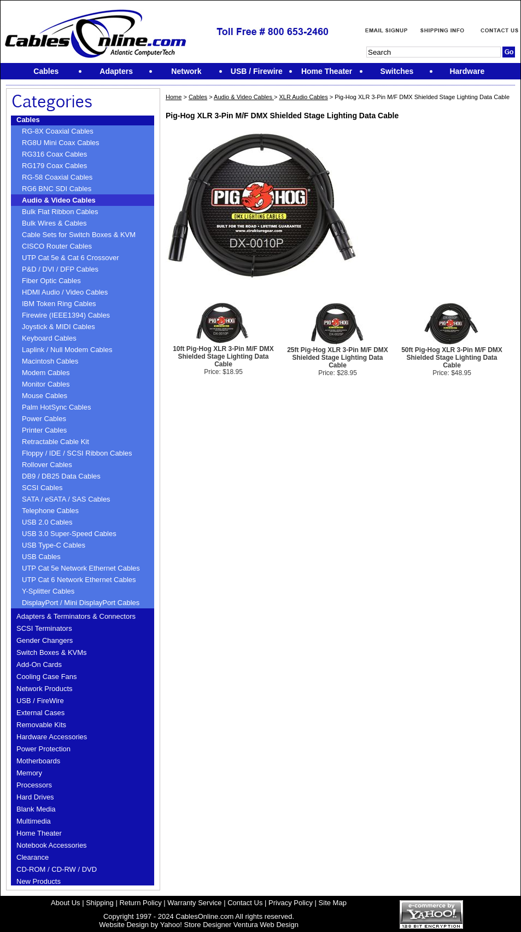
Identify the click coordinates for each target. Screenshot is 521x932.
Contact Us (244, 903)
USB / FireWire (40, 701)
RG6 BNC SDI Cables (56, 189)
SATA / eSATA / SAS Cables (66, 499)
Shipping (100, 903)
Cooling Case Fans (46, 676)
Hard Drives (35, 797)
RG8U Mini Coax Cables (60, 143)
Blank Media (36, 809)
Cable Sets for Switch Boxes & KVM (79, 235)
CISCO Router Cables (57, 246)
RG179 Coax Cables (54, 166)
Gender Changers (44, 640)
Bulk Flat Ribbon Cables (60, 212)
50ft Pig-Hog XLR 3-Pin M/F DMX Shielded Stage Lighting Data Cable (451, 357)
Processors (34, 785)
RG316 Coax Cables (54, 154)
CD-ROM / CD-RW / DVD (56, 869)
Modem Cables (45, 373)
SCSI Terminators (44, 628)
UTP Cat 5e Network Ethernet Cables (81, 568)
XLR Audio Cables (303, 97)
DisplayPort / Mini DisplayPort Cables (80, 603)
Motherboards (38, 761)
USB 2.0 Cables (47, 522)
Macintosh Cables (50, 361)
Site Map (333, 903)
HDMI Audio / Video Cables (65, 292)
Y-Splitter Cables (48, 591)
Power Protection (43, 749)
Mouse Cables (44, 396)
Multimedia (33, 821)
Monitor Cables (45, 384)
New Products (38, 881)
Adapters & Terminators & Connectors (76, 616)
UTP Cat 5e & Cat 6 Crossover (70, 258)
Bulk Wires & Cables (54, 223)
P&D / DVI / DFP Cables (60, 269)
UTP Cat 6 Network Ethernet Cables (79, 580)
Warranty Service (194, 903)
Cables (28, 120)
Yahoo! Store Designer (196, 925)
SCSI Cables (42, 488)
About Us (65, 903)
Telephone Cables (50, 511)
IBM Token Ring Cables (59, 304)
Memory (29, 773)
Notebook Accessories (51, 845)
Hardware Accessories (51, 737)
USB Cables (41, 557)
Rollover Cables (47, 465)
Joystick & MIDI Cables (58, 327)
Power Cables (44, 419)
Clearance (32, 857)
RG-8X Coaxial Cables (57, 131)
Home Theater (39, 833)
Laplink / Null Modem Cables (67, 350)
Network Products (44, 688)
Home (174, 97)
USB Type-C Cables (53, 545)
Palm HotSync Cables (56, 407)
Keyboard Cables (49, 338)
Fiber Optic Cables (51, 281)
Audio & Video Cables (59, 200)
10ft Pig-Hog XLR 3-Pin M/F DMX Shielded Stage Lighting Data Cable (223, 356)
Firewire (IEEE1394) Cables (66, 315)
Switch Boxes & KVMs (51, 652)
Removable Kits (41, 725)
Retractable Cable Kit (55, 442)
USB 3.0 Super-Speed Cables (69, 534)
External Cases (40, 713)
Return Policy (140, 903)
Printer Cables (44, 430)
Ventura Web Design (265, 925)
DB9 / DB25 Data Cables (61, 476)
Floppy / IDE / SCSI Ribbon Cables (77, 453)
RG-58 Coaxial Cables (57, 177)
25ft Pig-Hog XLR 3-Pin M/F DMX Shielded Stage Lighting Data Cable (337, 357)
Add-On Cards (39, 664)
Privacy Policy (290, 903)
